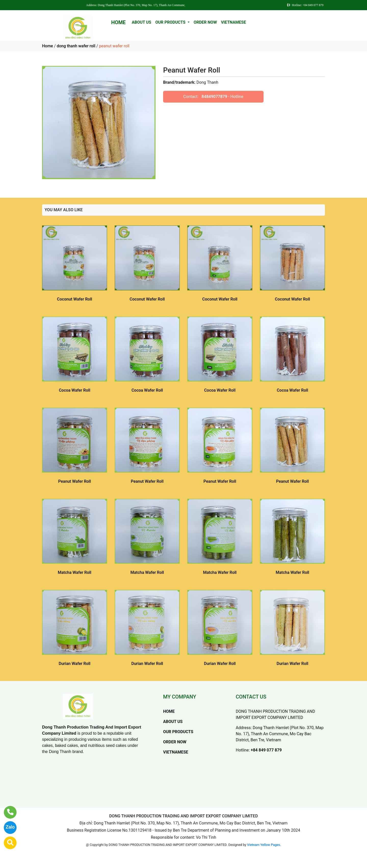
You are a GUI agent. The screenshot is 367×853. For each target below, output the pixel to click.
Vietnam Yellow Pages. (264, 845)
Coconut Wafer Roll (74, 299)
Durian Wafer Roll (74, 663)
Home (47, 46)
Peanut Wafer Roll (74, 481)
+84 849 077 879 (266, 750)
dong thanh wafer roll (76, 46)
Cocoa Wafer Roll (74, 390)
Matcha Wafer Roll (74, 572)
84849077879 (214, 96)
